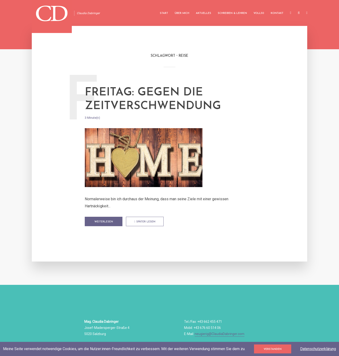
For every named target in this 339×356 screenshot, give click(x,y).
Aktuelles (203, 13)
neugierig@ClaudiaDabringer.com (219, 334)
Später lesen (144, 221)
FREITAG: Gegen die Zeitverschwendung (153, 99)
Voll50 (259, 13)
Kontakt (277, 13)
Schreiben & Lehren (232, 13)
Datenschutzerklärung (318, 349)
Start (164, 13)
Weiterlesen (103, 222)
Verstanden (273, 349)
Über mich (182, 13)
